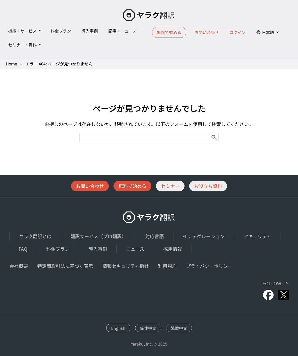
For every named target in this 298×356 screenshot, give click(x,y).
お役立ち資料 (208, 185)
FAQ (23, 248)
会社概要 (18, 265)
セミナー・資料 (22, 45)
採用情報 (172, 248)
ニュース (135, 248)
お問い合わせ (206, 32)
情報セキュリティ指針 (125, 265)
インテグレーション (204, 236)
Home (11, 64)
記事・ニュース (122, 31)
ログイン (237, 32)
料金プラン (61, 31)
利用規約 (167, 265)
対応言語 (154, 236)
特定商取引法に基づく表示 (65, 265)
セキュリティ (257, 236)
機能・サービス (22, 31)
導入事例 (89, 31)
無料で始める (169, 32)
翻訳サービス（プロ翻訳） (98, 236)
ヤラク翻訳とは (35, 236)
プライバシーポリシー (209, 265)
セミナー (170, 185)
